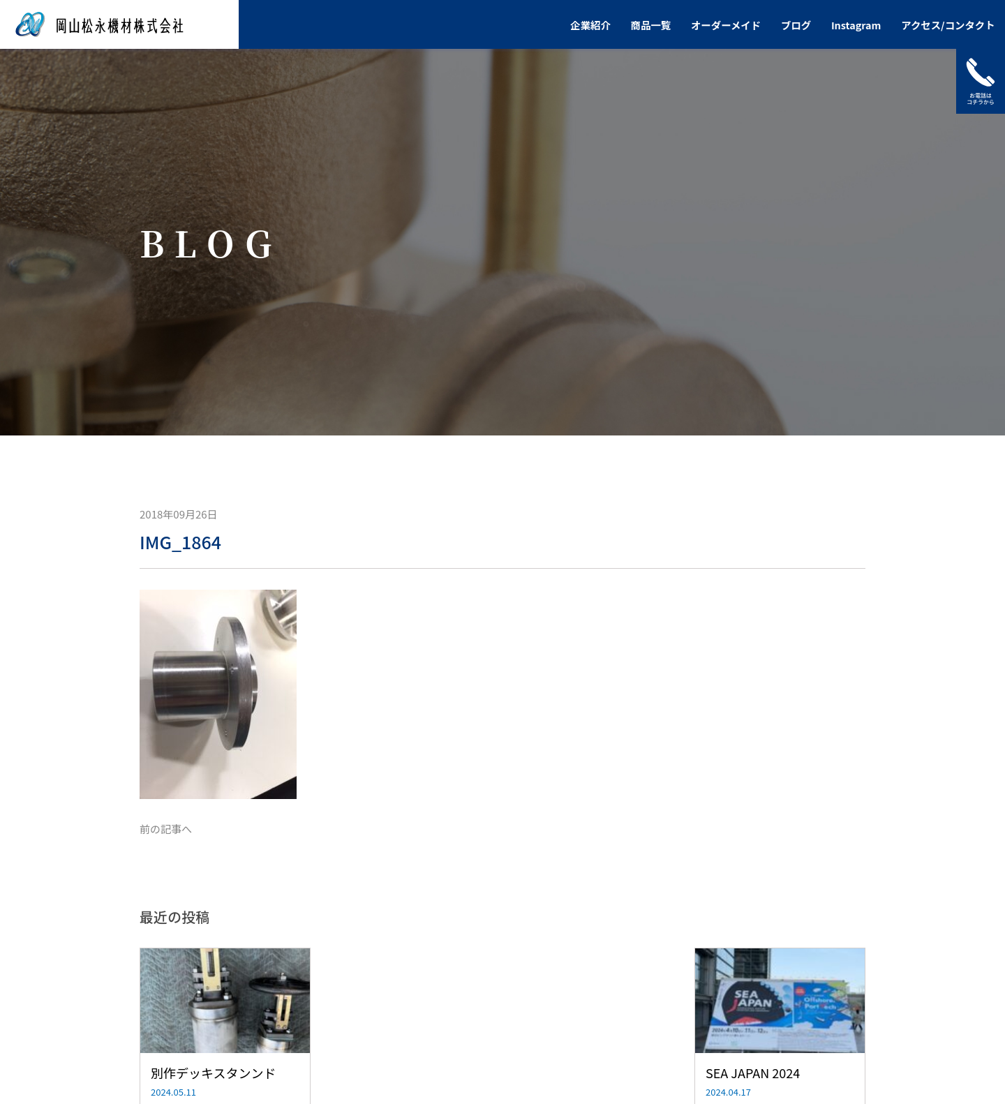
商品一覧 (651, 24)
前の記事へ (166, 828)
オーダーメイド (726, 24)
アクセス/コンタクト (948, 24)
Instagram (856, 24)
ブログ (796, 24)
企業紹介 (590, 24)
